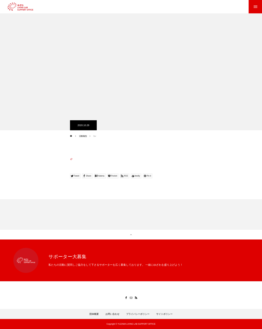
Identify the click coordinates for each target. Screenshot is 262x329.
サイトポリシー (164, 314)
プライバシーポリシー (138, 314)
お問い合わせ (112, 314)
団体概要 (94, 314)
